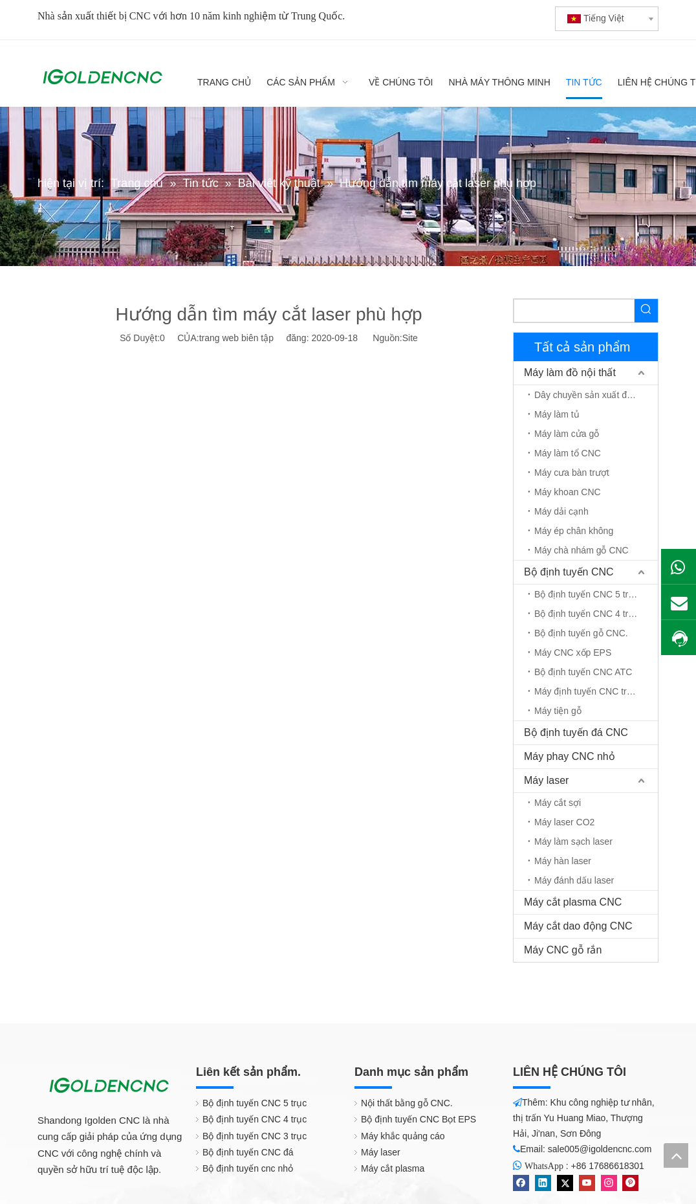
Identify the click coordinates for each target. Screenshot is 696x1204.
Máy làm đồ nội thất (570, 372)
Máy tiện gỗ (558, 711)
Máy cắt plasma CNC (573, 902)
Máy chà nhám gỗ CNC (581, 550)
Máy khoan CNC (567, 492)
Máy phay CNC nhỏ (569, 756)
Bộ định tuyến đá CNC (576, 732)
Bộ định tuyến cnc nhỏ (247, 1168)
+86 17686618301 (607, 1166)
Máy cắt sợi (557, 802)
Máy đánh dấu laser (574, 880)
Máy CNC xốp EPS (572, 652)
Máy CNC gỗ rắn (563, 949)
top (676, 1155)
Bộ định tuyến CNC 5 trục (586, 594)
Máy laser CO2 (564, 822)
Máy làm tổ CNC (567, 453)
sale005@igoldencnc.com (600, 1149)
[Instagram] (609, 1183)
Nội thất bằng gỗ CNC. (407, 1103)
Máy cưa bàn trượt (571, 472)
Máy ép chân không (573, 531)
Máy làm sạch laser (573, 841)
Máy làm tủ (557, 414)
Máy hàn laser (562, 861)
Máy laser (546, 780)
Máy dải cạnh (561, 511)
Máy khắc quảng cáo (403, 1136)
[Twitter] (565, 1183)
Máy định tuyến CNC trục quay (596, 691)
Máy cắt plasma (392, 1168)
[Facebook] (521, 1183)
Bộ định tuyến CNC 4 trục (586, 613)
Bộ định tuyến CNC (569, 571)
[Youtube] (587, 1183)
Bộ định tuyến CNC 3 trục (254, 1136)
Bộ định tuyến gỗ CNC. (581, 633)
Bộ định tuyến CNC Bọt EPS (418, 1119)
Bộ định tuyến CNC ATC (583, 672)
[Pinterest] (630, 1183)
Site (410, 338)
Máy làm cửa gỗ (566, 434)
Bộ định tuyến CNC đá (248, 1152)
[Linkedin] (543, 1183)
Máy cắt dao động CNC (578, 925)
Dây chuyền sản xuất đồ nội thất (596, 395)
